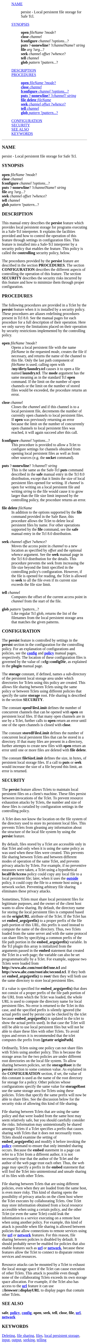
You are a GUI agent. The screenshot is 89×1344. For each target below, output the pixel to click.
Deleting (8, 1336)
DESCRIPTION (23, 70)
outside (72, 878)
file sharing (25, 1336)
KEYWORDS (22, 134)
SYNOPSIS (20, 24)
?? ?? (48, 96)
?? (38, 83)
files (39, 1336)
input (6, 1340)
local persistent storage (61, 1336)
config (32, 653)
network (24, 1235)
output (16, 1340)
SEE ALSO (20, 129)
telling (42, 1340)
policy (49, 653)
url (10, 1235)
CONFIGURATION (26, 121)
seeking (29, 1340)
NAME (17, 4)
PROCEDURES (23, 75)
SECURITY (20, 125)
